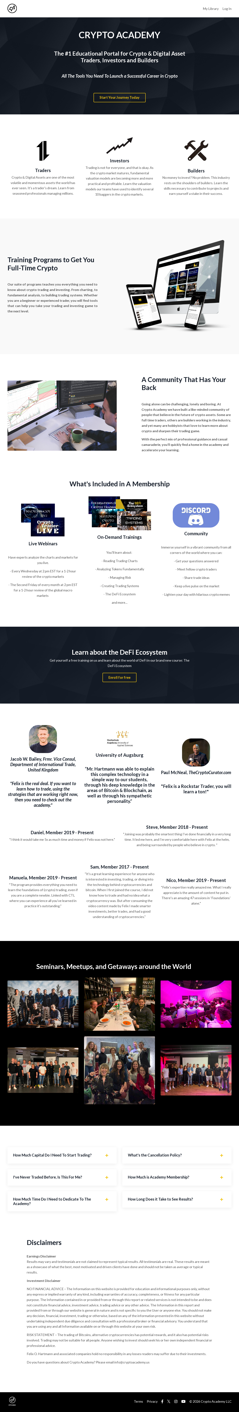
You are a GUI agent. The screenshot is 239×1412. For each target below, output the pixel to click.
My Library (211, 9)
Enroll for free (119, 678)
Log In (227, 9)
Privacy (152, 1402)
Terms (138, 1402)
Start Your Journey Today (120, 97)
